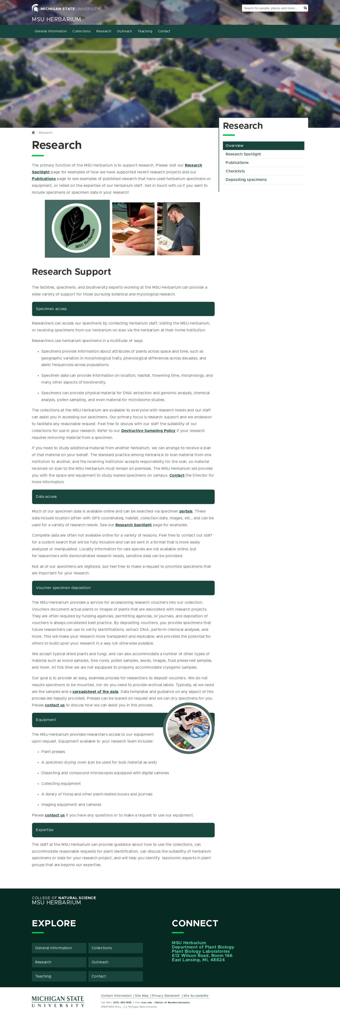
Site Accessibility (196, 995)
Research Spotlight (133, 525)
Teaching (145, 31)
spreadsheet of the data (95, 692)
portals (186, 511)
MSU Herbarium (56, 19)
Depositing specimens (246, 180)
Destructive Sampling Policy (148, 431)
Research (103, 31)
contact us (55, 705)
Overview (234, 146)
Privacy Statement (166, 995)
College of (64, 898)
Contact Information (116, 995)
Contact (164, 31)
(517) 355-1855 (122, 1002)
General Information (51, 31)
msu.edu (146, 1002)
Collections (81, 31)
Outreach (124, 31)
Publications (44, 179)
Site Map (142, 995)
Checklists (235, 171)
